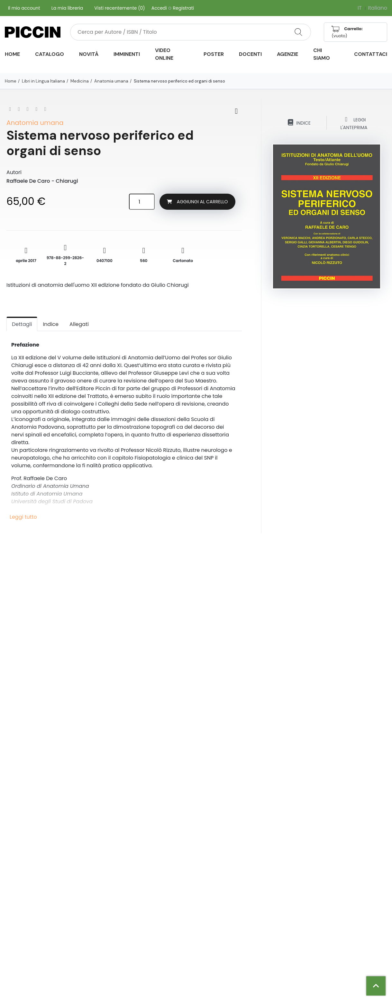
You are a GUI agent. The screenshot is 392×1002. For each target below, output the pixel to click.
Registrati (183, 8)
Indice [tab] (51, 324)
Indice (299, 122)
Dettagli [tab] (22, 324)
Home (10, 81)
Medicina (79, 81)
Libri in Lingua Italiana (43, 81)
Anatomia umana (111, 81)
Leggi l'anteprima (354, 123)
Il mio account (24, 8)
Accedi (159, 8)
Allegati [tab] (79, 324)
